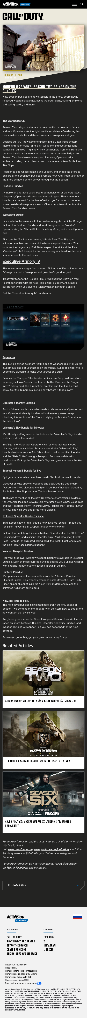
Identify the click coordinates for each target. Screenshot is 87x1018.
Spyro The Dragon (17, 945)
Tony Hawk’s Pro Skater (21, 941)
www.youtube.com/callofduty (51, 849)
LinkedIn (49, 949)
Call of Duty (14, 937)
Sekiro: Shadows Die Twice (22, 954)
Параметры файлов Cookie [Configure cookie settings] (17, 980)
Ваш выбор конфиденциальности (22, 983)
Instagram (40, 867)
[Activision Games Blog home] (17, 918)
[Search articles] (82, 4)
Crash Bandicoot (16, 949)
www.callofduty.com (20, 849)
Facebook (21, 867)
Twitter (10, 867)
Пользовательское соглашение (21, 971)
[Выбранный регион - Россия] (77, 916)
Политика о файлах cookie (18, 977)
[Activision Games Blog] (17, 4)
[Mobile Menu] (74, 4)
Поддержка (11, 968)
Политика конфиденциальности (21, 974)
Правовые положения (16, 965)
